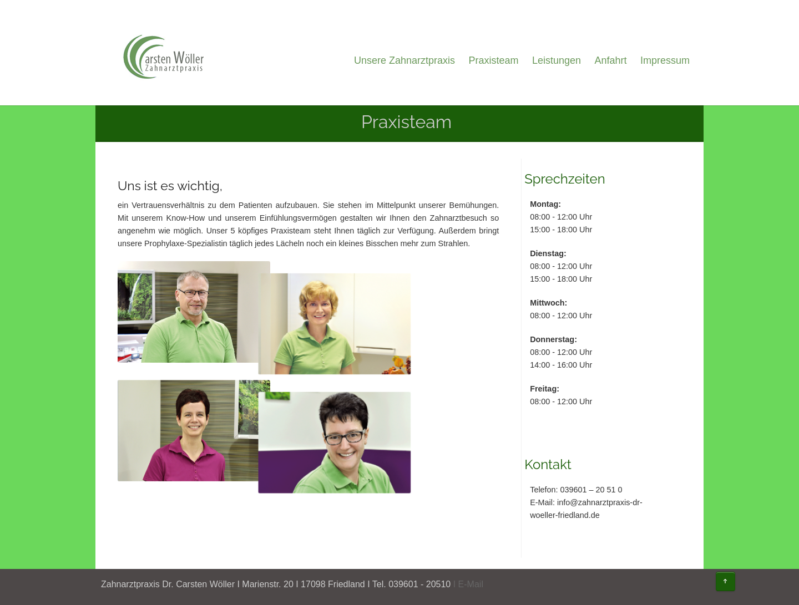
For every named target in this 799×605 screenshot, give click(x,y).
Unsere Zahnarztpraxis (404, 60)
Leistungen (556, 60)
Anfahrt (610, 60)
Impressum (665, 60)
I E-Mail (468, 584)
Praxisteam (493, 60)
